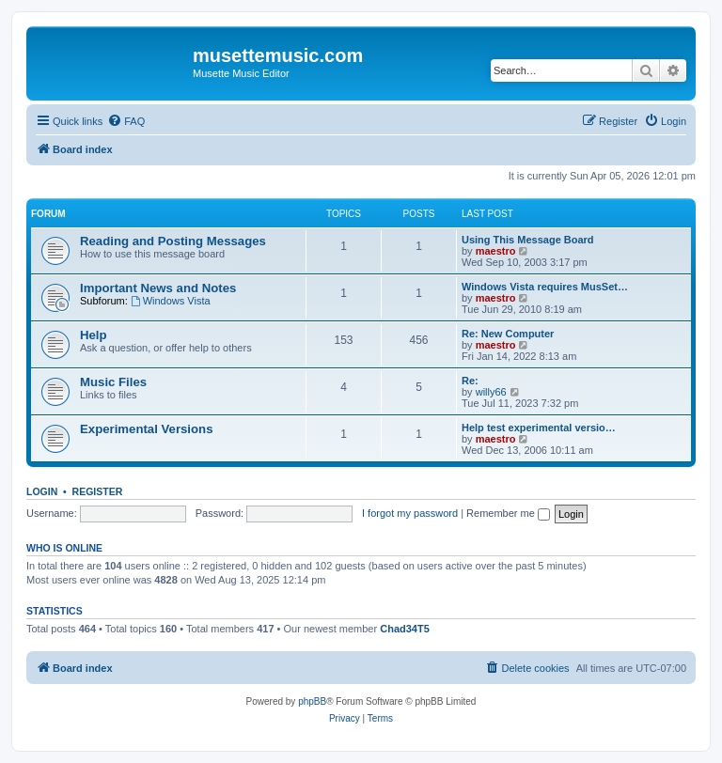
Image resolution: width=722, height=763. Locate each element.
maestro (496, 251)
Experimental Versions (146, 429)
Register (97, 491)
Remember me (508, 513)
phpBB (312, 701)
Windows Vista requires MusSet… (545, 286)
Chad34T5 (405, 628)
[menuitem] (126, 121)
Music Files (113, 382)
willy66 (491, 391)
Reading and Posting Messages (173, 241)
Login (41, 491)
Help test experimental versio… (539, 427)
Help (93, 335)
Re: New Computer (508, 333)
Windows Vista (171, 300)
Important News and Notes (158, 288)
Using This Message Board (528, 239)
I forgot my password (410, 513)
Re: (470, 380)
